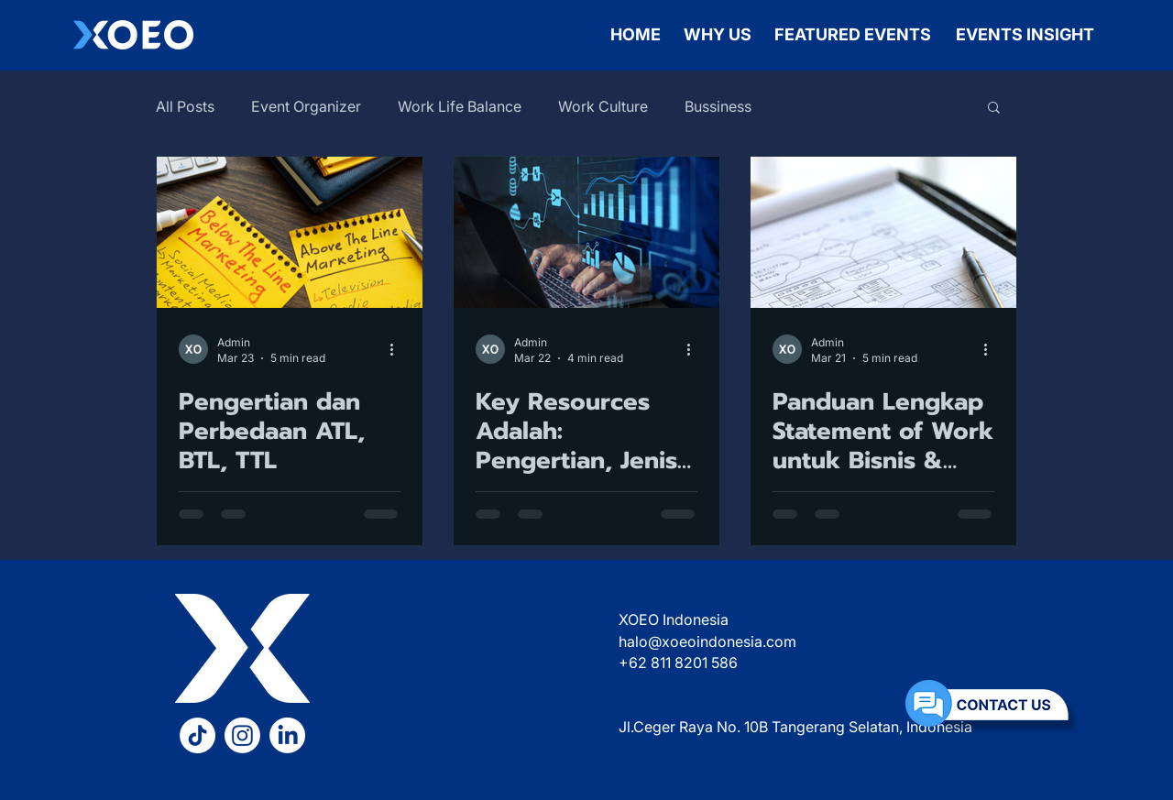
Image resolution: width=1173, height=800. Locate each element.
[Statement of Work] (883, 232)
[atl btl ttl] (289, 232)
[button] (994, 108)
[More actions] (398, 349)
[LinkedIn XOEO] (287, 735)
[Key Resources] (586, 232)
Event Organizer (306, 106)
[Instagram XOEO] (242, 735)
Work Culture (603, 106)
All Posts (185, 106)
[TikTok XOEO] (197, 735)
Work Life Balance (459, 106)
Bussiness (718, 106)
